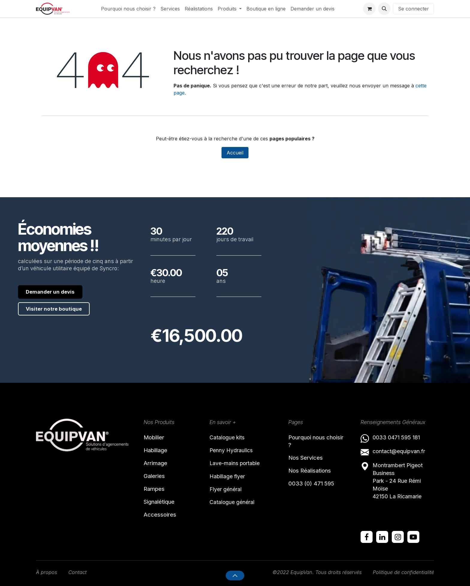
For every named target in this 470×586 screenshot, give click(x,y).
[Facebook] (367, 536)
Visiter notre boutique (58, 309)
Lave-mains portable (239, 465)
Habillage (159, 451)
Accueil (235, 153)
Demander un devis (54, 291)
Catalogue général (236, 507)
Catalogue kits (230, 437)
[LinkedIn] (382, 536)
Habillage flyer (230, 479)
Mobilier (156, 437)
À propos (47, 572)
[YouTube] (413, 536)
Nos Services (309, 460)
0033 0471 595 (392, 436)
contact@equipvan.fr (399, 450)
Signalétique (163, 508)
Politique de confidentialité (401, 572)
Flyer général (228, 493)
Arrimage (158, 466)
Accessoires (163, 523)
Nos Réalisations (314, 474)
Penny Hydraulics (234, 451)
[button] (384, 8)
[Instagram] (398, 536)
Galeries (157, 480)
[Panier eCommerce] (369, 8)
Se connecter (413, 9)
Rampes (156, 494)
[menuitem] (128, 9)
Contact (80, 572)
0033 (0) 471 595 (315, 489)
